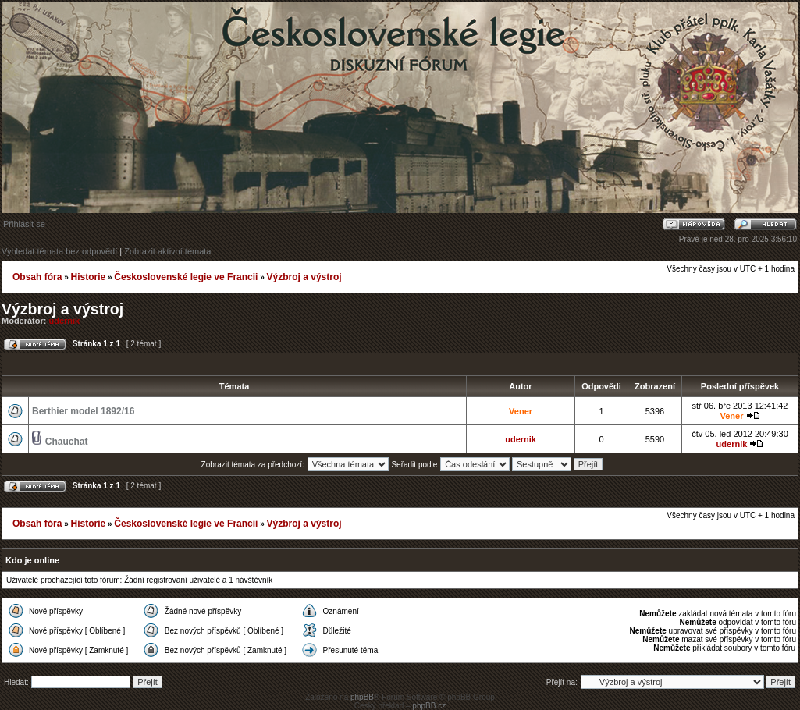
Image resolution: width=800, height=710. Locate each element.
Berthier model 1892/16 (83, 411)
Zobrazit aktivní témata (167, 251)
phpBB (362, 697)
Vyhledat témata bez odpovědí (59, 251)
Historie (87, 277)
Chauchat (66, 441)
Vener (520, 411)
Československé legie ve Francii (186, 277)
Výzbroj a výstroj (304, 277)
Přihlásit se (24, 224)
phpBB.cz (429, 705)
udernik (64, 320)
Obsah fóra (37, 277)
